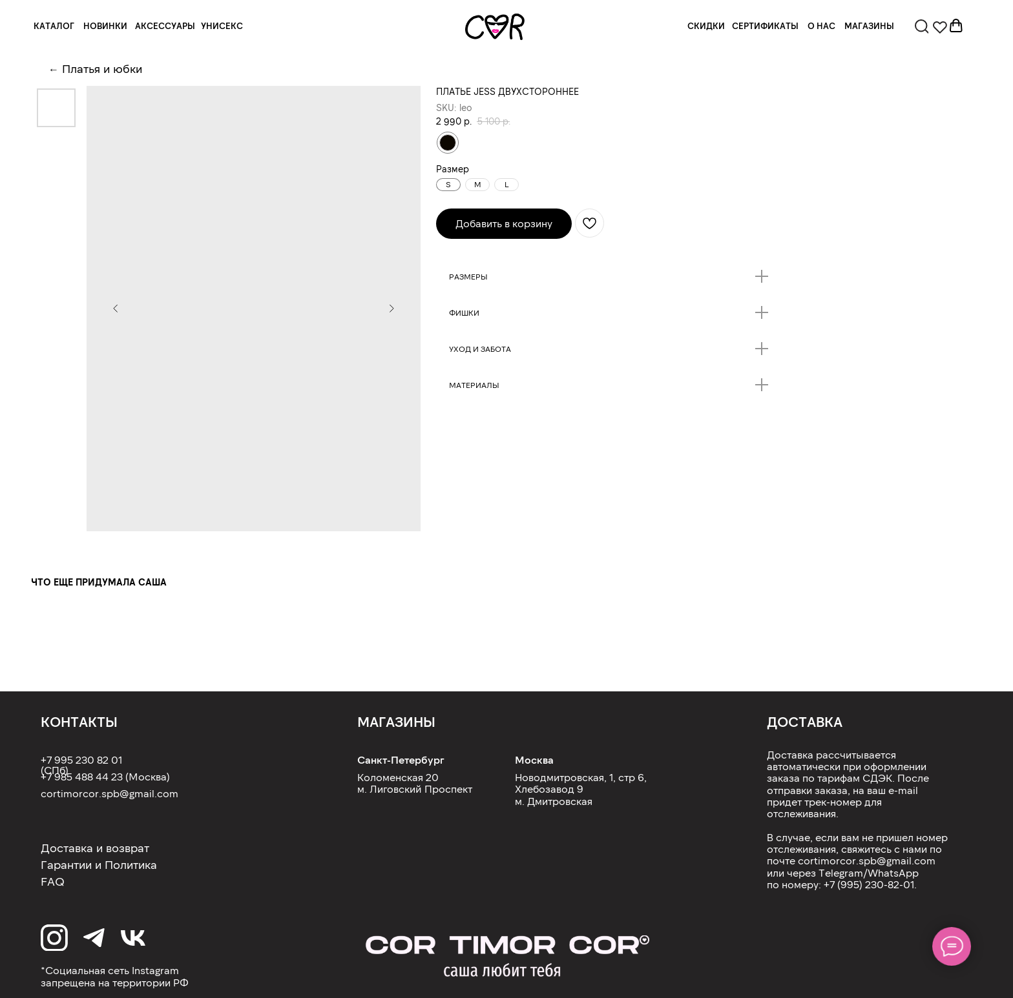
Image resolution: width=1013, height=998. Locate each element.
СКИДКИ (706, 26)
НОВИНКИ (105, 26)
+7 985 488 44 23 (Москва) (105, 776)
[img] (495, 27)
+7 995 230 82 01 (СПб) (81, 764)
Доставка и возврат (95, 847)
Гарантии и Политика (99, 864)
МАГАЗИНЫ (869, 26)
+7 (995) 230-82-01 (869, 884)
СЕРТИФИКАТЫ (765, 26)
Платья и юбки (102, 68)
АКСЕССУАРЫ (165, 26)
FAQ (53, 881)
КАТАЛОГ (54, 26)
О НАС (821, 26)
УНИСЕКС (222, 26)
